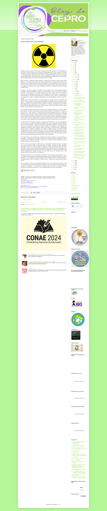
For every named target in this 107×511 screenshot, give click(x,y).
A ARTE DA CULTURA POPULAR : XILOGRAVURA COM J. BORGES (42, 261)
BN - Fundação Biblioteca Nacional (79, 448)
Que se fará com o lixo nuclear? (79, 141)
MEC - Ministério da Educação (78, 458)
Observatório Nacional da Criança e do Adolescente (79, 470)
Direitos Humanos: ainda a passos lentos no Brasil (78, 157)
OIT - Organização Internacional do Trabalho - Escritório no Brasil (78, 472)
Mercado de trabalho (76, 185)
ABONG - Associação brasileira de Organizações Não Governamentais (79, 442)
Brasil (73, 176)
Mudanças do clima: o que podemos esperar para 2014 (79, 155)
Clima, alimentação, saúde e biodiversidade (79, 146)
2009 (74, 167)
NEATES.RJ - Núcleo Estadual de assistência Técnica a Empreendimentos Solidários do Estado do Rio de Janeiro (79, 466)
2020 (74, 67)
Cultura (73, 180)
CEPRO (81, 40)
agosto (75, 81)
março (75, 89)
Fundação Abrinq (75, 453)
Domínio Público (75, 451)
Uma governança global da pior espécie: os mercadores (79, 139)
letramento (74, 183)
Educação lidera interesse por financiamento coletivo (79, 133)
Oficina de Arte (75, 186)
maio (75, 86)
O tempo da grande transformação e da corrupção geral (77, 104)
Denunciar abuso (75, 193)
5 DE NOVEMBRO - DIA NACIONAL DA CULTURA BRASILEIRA (41, 254)
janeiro (75, 93)
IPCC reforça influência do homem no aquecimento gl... (79, 101)
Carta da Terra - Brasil (76, 449)
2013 (74, 160)
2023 (74, 62)
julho (75, 82)
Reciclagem (74, 188)
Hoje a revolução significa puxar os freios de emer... (79, 111)
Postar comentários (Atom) (29, 204)
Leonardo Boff (75, 457)
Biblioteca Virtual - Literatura (78, 446)
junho (75, 84)
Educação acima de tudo (78, 122)
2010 (74, 165)
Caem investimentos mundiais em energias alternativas (79, 152)
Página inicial (44, 202)
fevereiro (75, 91)
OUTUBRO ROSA (31, 268)
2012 (74, 162)
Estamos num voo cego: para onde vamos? (79, 125)
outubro (75, 77)
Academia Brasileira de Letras (78, 445)
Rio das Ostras (75, 190)
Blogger (59, 504)
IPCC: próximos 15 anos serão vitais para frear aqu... (79, 117)
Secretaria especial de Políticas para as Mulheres (78, 475)
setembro (76, 79)
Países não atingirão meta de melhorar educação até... (79, 98)
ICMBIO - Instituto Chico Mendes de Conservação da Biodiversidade (79, 455)
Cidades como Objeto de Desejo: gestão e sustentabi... (78, 114)
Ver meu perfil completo (76, 56)
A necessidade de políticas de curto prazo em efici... (79, 149)
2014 (74, 72)
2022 (74, 64)
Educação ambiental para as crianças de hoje (79, 130)
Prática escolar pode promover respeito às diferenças (79, 127)
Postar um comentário (27, 199)
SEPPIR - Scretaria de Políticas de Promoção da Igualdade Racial (79, 477)
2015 (74, 71)
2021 (74, 65)
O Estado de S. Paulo (28, 171)
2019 (74, 69)
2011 (74, 164)
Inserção (74, 182)
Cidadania (74, 179)
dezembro (76, 74)
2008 (74, 169)
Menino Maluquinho (76, 460)
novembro (76, 76)
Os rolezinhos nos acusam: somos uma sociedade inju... (79, 136)
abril (75, 88)
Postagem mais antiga (62, 202)
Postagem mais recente (26, 202)
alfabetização (75, 174)
